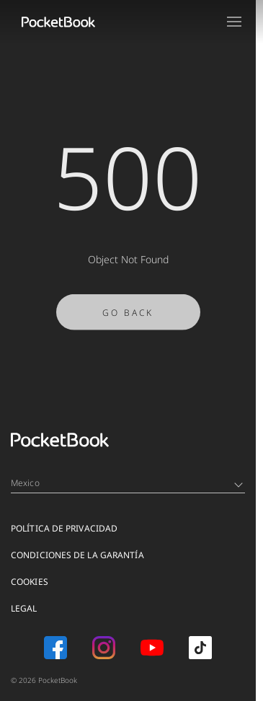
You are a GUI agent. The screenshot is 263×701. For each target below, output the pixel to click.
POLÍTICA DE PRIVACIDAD (64, 528)
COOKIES (29, 582)
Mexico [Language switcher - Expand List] (127, 483)
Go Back (127, 317)
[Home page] (58, 21)
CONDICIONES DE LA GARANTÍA (77, 555)
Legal (24, 608)
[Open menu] (234, 21)
